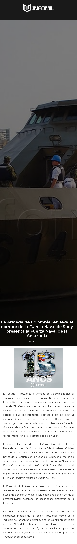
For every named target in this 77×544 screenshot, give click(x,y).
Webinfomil (34, 341)
